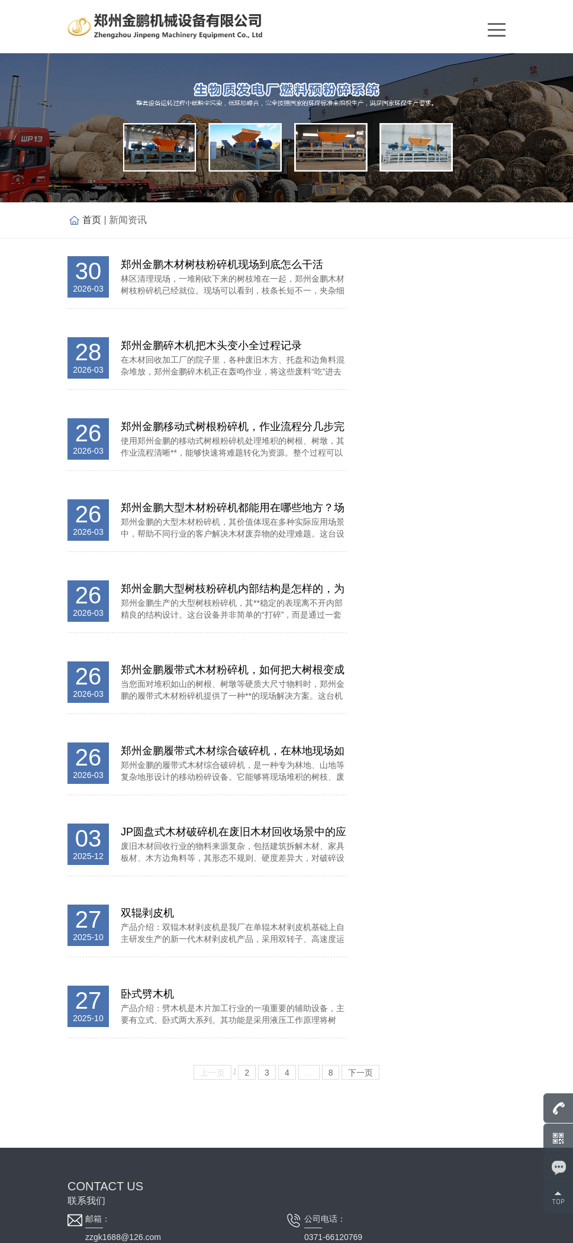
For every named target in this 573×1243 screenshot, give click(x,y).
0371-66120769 (333, 842)
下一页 (360, 678)
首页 (91, 220)
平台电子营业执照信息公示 (405, 1228)
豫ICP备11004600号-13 (297, 1228)
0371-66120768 (114, 884)
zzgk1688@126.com (123, 842)
